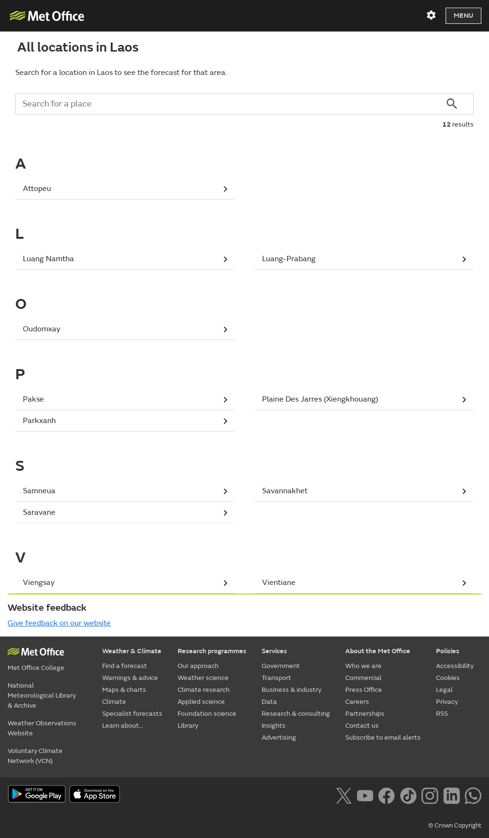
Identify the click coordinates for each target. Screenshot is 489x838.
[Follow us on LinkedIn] (451, 794)
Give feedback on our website (59, 623)
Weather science (203, 678)
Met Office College (36, 668)
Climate (114, 702)
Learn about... (122, 725)
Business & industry (291, 690)
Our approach (198, 666)
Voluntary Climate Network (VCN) (35, 756)
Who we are (363, 666)
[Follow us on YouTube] (365, 794)
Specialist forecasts (132, 714)
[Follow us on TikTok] (408, 794)
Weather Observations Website (42, 728)
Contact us (362, 725)
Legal (444, 690)
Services (274, 651)
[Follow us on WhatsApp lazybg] (473, 794)
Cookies (448, 678)
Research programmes (212, 651)
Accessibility (455, 666)
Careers (357, 702)
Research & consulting (296, 714)
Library (188, 725)
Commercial (363, 678)
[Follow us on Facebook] (386, 794)
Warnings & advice (130, 678)
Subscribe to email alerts (383, 737)
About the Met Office (377, 651)
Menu (463, 15)
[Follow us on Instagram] (429, 794)
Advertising (279, 737)
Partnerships (364, 714)
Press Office (363, 690)
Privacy (447, 702)
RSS (442, 714)
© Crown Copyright (454, 825)
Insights (274, 725)
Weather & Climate (131, 651)
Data (269, 702)
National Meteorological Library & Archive (42, 695)
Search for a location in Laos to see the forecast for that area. (121, 72)
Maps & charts (124, 690)
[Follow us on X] (343, 794)
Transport (276, 678)
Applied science (201, 702)
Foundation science (207, 714)
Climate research (204, 690)
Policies (447, 651)
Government (281, 666)
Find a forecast (124, 666)
